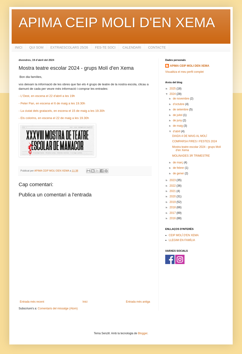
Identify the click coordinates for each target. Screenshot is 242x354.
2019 (173, 202)
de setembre (181, 109)
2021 (173, 191)
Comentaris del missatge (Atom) (57, 308)
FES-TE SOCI (105, 47)
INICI (18, 47)
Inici (85, 301)
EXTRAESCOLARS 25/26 (69, 47)
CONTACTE (157, 47)
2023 (173, 180)
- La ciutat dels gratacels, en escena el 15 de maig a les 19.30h (61, 110)
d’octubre (179, 104)
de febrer (179, 167)
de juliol (178, 115)
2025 (173, 88)
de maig (178, 125)
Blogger (143, 333)
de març (178, 162)
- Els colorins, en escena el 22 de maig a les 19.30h (54, 118)
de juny (178, 120)
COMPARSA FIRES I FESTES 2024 (194, 141)
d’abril (177, 131)
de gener (179, 173)
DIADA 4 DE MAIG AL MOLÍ (189, 136)
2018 (173, 207)
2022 (173, 185)
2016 (173, 218)
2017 (173, 213)
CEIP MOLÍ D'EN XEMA (184, 235)
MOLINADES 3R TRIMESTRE (191, 155)
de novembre (181, 98)
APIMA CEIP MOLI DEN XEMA (189, 65)
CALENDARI (131, 47)
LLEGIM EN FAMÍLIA (182, 240)
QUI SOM (36, 47)
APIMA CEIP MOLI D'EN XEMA (117, 22)
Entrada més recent (32, 301)
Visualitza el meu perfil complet (184, 71)
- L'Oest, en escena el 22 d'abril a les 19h (47, 96)
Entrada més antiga (138, 301)
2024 (173, 94)
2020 (173, 196)
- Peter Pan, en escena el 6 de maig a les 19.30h (52, 103)
